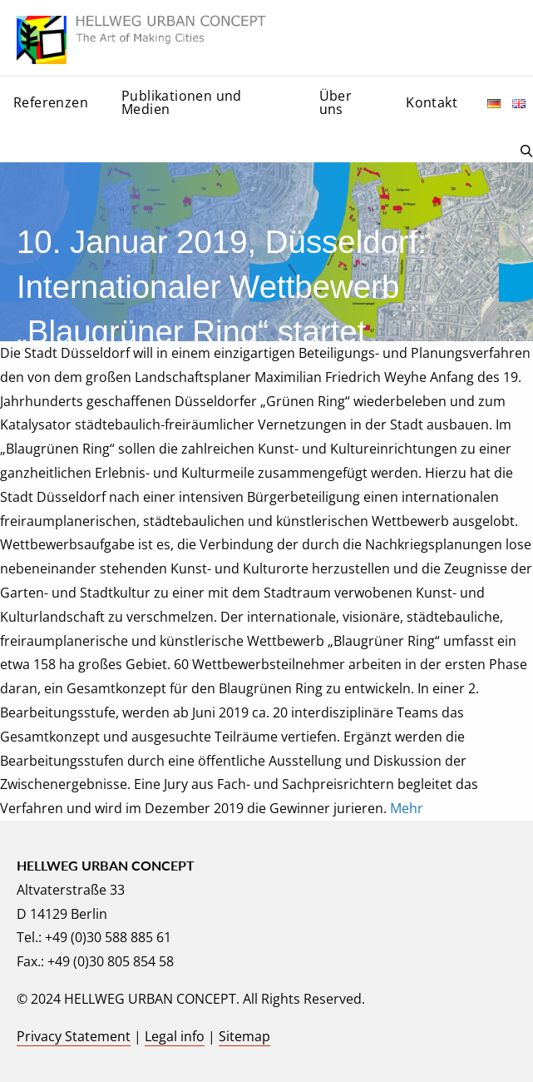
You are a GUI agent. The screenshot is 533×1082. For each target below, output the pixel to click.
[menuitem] (54, 107)
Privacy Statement (74, 1036)
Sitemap (244, 1036)
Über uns (336, 102)
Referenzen (50, 102)
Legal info (175, 1036)
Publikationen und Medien (181, 102)
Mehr (406, 808)
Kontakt (431, 102)
